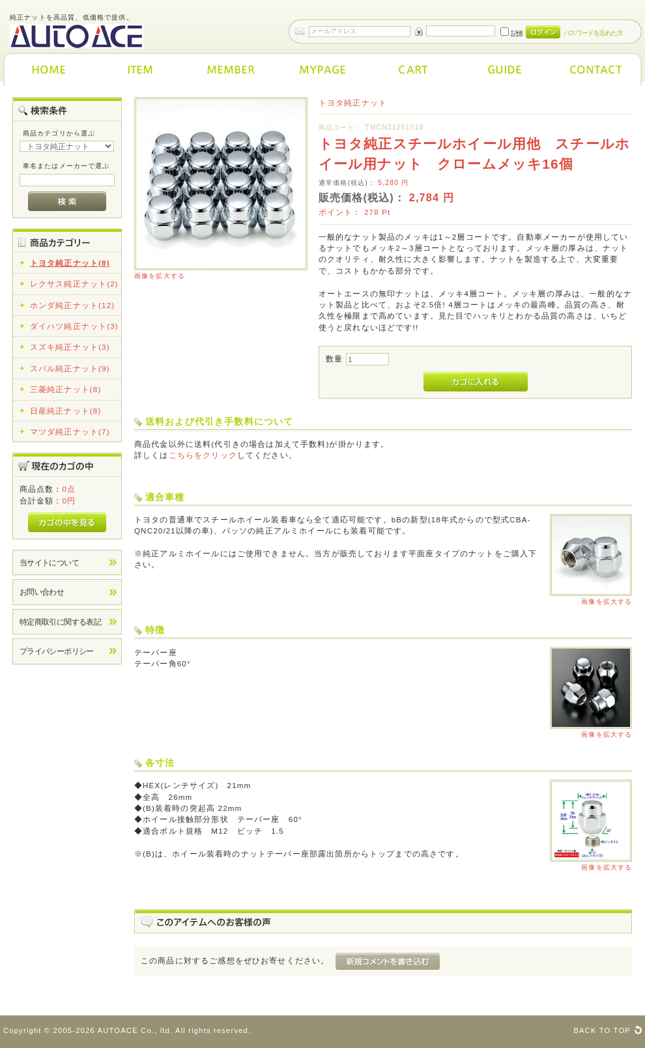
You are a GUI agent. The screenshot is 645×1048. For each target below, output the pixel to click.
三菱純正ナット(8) (66, 389)
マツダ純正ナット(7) (70, 431)
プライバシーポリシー (57, 651)
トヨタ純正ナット (353, 102)
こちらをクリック (203, 455)
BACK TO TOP (602, 1030)
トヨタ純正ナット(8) (70, 263)
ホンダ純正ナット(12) (72, 305)
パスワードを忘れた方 (593, 32)
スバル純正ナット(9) (70, 368)
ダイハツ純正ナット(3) (74, 326)
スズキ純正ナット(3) (70, 347)
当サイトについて (49, 562)
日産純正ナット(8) (66, 410)
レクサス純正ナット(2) (74, 283)
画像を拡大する (159, 275)
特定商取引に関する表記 (61, 621)
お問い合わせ (42, 592)
